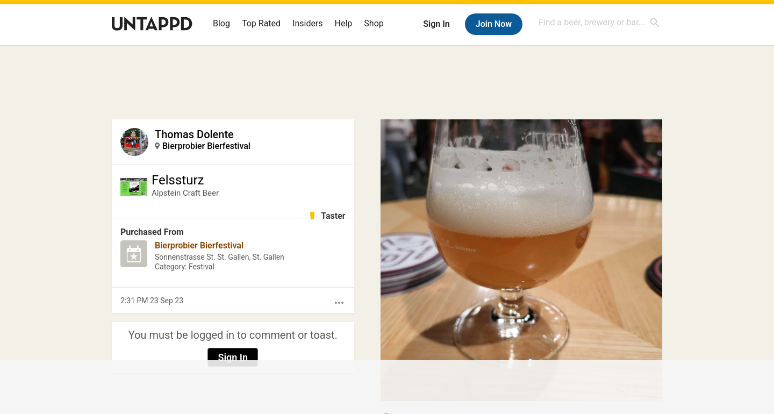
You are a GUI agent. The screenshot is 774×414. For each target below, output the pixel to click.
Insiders (307, 23)
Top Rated (261, 23)
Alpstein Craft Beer (185, 193)
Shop (373, 23)
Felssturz (178, 180)
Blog (221, 23)
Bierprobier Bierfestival (206, 146)
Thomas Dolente (194, 134)
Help (344, 23)
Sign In (436, 24)
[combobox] (599, 22)
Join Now (494, 24)
